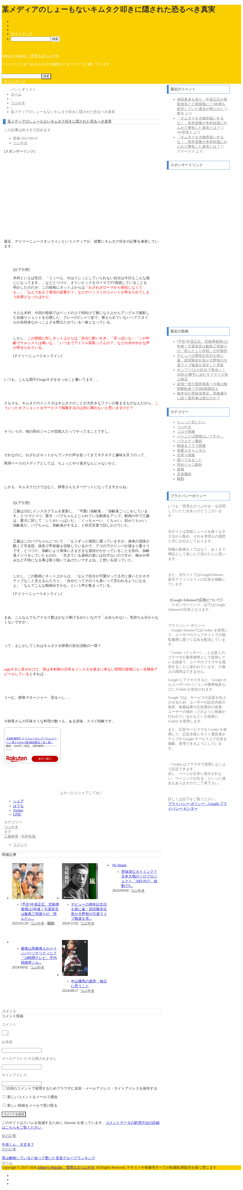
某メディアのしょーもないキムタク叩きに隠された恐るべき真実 (59, 121)
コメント (20, 845)
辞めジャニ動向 (189, 465)
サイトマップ (21, 34)
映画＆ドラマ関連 (191, 446)
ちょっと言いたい (191, 422)
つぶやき (20, 143)
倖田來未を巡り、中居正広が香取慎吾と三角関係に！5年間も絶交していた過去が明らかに (202, 104)
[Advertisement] (81, 188)
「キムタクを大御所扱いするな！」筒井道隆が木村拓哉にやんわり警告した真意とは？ (202, 123)
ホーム (7, 1163)
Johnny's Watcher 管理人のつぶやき (30, 56)
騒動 (51, 923)
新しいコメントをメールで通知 (32, 1097)
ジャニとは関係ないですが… (200, 436)
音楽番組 (184, 474)
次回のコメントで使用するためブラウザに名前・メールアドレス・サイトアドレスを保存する (81, 1089)
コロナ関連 (186, 432)
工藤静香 (11, 836)
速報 (180, 469)
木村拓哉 (28, 836)
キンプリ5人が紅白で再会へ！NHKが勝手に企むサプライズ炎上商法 (202, 374)
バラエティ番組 (189, 441)
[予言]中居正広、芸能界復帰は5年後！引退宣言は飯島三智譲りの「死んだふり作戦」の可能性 (202, 346)
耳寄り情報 (186, 455)
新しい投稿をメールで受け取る (32, 1106)
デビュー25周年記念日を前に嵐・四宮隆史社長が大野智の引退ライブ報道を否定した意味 (202, 360)
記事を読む (36, 931)
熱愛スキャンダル (191, 450)
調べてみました (189, 460)
